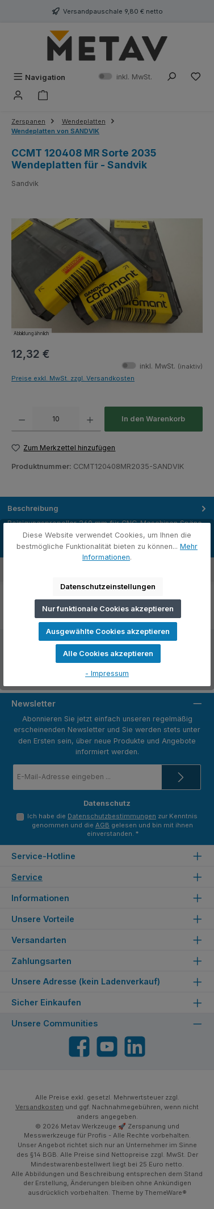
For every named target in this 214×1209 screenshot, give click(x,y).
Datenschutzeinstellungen (108, 586)
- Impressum (107, 673)
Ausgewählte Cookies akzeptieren (108, 631)
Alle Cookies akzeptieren (108, 653)
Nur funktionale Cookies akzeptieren (108, 608)
